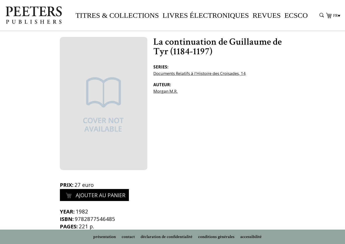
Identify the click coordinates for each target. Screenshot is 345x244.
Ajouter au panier (94, 195)
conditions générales (216, 236)
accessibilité (251, 236)
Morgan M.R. (165, 91)
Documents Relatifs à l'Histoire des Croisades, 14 (199, 73)
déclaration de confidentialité (166, 236)
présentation (104, 236)
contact (128, 236)
